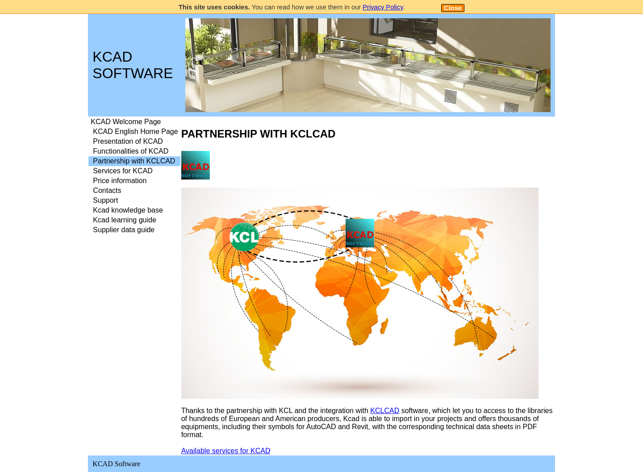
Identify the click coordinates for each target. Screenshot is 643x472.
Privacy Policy (383, 7)
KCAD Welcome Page (126, 121)
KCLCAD (384, 410)
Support (105, 200)
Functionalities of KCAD (130, 151)
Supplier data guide (123, 230)
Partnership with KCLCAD (134, 161)
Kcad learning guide (124, 220)
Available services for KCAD (226, 451)
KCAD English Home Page (135, 131)
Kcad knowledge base (128, 210)
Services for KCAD (122, 171)
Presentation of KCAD (128, 141)
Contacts (107, 190)
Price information (119, 180)
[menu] (134, 176)
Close (453, 8)
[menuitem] (134, 122)
